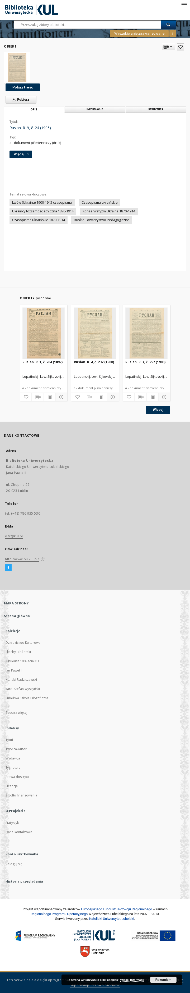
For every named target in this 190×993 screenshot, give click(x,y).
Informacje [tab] (95, 109)
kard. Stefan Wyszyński (23, 689)
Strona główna (17, 616)
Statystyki (13, 822)
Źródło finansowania (21, 795)
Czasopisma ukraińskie (100, 202)
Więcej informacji (132, 979)
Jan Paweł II (14, 670)
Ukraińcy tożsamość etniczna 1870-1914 (43, 211)
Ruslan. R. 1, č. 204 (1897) (42, 362)
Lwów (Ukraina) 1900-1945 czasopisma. (42, 202)
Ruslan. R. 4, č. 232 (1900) (94, 362)
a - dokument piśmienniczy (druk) (35, 143)
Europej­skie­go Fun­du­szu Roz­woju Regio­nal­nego (116, 909)
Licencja (12, 786)
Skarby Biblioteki (18, 652)
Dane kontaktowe (19, 832)
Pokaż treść (22, 87)
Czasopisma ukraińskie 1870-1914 (38, 220)
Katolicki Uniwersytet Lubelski (111, 919)
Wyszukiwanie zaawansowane (139, 33)
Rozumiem (163, 980)
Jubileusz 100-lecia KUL (23, 661)
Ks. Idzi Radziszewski (21, 679)
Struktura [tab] (155, 109)
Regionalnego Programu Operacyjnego (59, 914)
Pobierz (20, 99)
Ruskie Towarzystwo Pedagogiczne (101, 220)
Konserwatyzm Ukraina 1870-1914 (109, 211)
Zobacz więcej (16, 712)
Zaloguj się (14, 864)
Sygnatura (13, 767)
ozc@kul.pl (14, 536)
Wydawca (13, 758)
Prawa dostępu (17, 777)
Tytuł (9, 740)
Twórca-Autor (16, 749)
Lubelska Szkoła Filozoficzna (27, 698)
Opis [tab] (34, 109)
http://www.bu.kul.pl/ (22, 559)
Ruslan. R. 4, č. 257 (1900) (145, 362)
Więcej (158, 410)
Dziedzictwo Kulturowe (23, 642)
